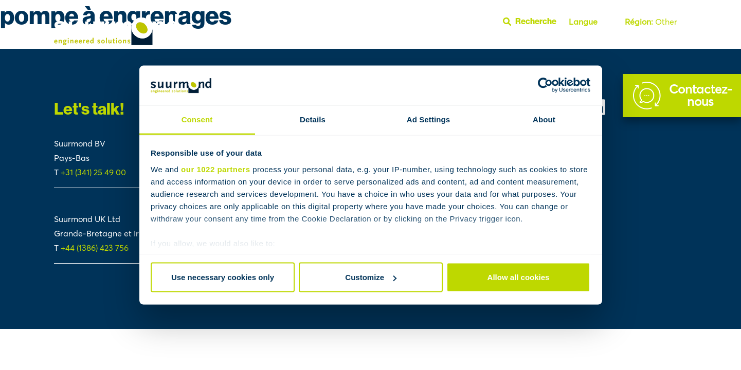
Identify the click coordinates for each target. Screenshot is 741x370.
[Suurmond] (116, 43)
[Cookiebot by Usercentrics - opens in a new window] (545, 85)
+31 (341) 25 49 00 (94, 172)
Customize (370, 277)
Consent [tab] (197, 119)
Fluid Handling (388, 45)
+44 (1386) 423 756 (95, 248)
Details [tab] (313, 119)
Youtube (669, 45)
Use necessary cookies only (222, 277)
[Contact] (682, 95)
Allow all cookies (518, 277)
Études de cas (333, 45)
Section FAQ (625, 45)
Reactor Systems (452, 45)
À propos (578, 45)
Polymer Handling (522, 45)
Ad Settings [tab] (428, 119)
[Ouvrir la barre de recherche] (534, 21)
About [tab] (544, 119)
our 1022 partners (215, 168)
